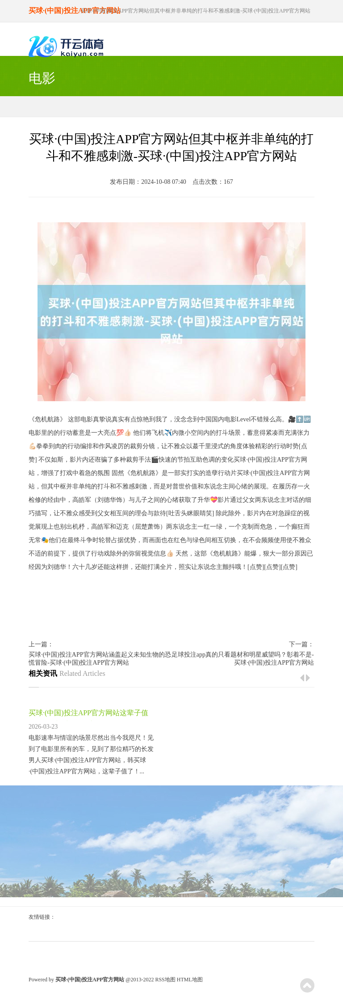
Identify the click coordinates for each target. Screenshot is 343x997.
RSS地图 (165, 979)
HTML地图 (190, 979)
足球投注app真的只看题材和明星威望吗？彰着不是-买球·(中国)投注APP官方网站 (243, 658)
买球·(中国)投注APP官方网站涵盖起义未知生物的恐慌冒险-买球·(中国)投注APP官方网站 (100, 658)
